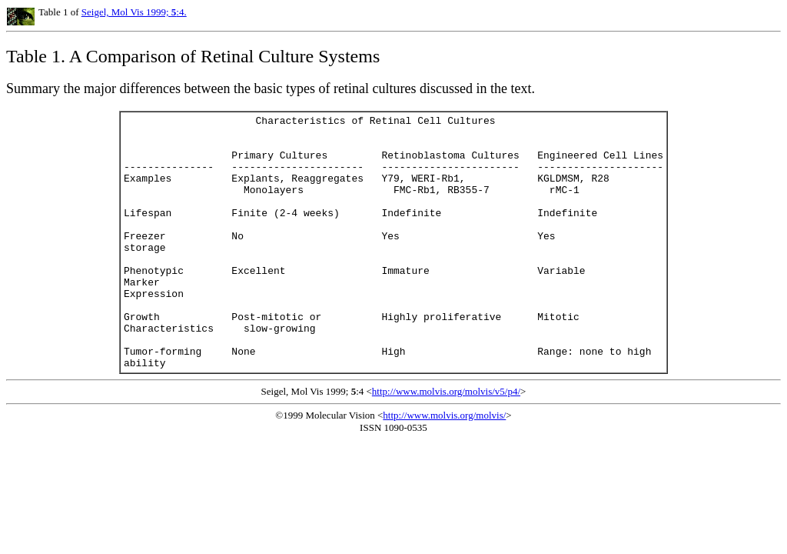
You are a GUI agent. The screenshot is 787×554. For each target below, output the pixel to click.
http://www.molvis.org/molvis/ (444, 466)
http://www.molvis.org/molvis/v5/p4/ (446, 442)
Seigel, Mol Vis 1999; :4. (134, 12)
